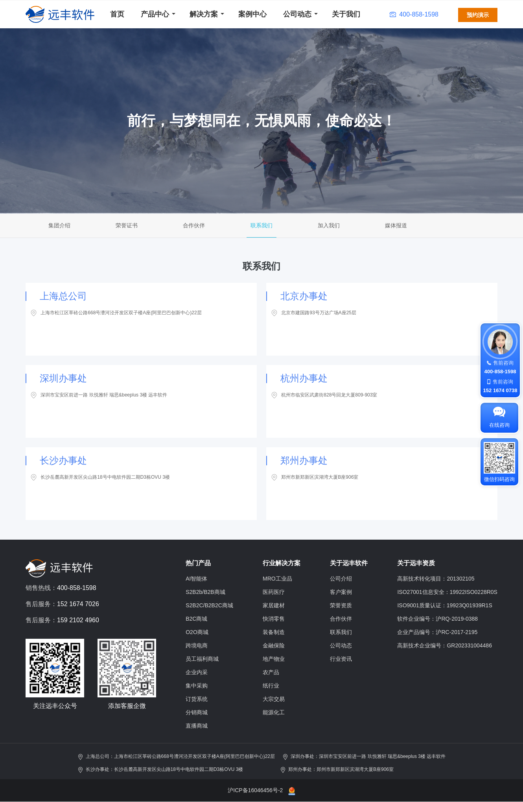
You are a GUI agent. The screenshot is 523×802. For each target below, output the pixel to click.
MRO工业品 (277, 578)
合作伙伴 (194, 225)
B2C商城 (196, 619)
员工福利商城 (202, 659)
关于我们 (346, 14)
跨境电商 (197, 645)
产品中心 (155, 14)
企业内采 (197, 672)
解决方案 (204, 14)
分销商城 (197, 712)
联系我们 (261, 225)
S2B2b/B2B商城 (205, 592)
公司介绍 (341, 578)
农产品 (271, 672)
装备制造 (274, 632)
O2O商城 (197, 632)
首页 (117, 14)
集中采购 (197, 685)
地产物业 (274, 659)
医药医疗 (274, 592)
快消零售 (274, 619)
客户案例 (341, 592)
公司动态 (297, 14)
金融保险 (274, 645)
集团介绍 (59, 225)
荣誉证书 (127, 225)
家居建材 (274, 605)
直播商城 (197, 726)
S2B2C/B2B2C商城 (209, 605)
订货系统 (197, 699)
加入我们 (329, 225)
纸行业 (271, 685)
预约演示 (478, 15)
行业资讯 (341, 659)
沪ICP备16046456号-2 (255, 790)
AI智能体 (196, 578)
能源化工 (274, 712)
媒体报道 (396, 225)
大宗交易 (274, 699)
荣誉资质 (341, 605)
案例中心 (252, 14)
